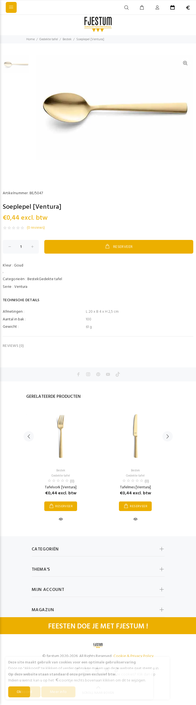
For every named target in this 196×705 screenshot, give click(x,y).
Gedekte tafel (48, 39)
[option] (16, 67)
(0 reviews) (36, 228)
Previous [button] (29, 436)
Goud (18, 265)
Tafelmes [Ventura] (135, 487)
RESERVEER (119, 246)
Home (30, 39)
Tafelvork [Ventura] (61, 487)
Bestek (67, 39)
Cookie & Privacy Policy (133, 656)
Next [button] (167, 436)
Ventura (20, 287)
